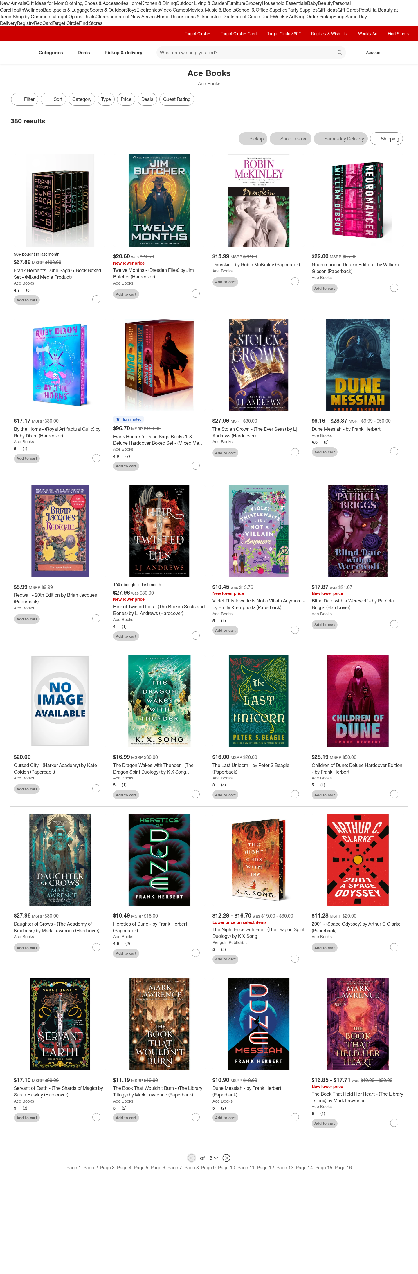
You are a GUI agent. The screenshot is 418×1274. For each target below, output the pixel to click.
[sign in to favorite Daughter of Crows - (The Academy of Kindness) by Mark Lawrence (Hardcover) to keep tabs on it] (96, 947)
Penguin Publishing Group (230, 942)
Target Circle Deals (253, 16)
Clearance (106, 16)
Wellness (33, 10)
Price (126, 99)
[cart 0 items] (400, 52)
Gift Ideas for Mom (45, 3)
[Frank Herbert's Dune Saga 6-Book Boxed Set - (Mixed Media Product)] (60, 274)
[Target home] (19, 52)
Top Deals (224, 16)
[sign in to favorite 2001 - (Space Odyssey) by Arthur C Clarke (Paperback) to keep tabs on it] (394, 947)
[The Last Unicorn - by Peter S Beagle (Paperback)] (258, 768)
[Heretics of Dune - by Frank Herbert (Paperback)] (159, 927)
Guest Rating (176, 99)
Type (106, 99)
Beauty (325, 3)
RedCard (43, 23)
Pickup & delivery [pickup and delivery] (126, 52)
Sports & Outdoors (108, 10)
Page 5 (141, 1167)
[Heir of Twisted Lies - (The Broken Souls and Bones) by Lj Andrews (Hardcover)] (159, 610)
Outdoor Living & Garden (201, 3)
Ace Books (24, 283)
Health (17, 10)
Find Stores (90, 23)
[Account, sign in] (371, 52)
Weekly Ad (284, 16)
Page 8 (191, 1167)
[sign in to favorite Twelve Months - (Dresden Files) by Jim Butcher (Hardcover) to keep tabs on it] (196, 293)
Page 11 (246, 1167)
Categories (53, 52)
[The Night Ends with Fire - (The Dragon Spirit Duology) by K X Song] (258, 933)
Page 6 (158, 1167)
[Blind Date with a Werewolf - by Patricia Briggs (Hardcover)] (358, 604)
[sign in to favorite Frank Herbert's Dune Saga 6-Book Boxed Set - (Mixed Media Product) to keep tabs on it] (96, 299)
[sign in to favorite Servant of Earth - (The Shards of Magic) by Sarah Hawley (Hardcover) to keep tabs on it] (96, 1117)
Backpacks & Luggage (66, 10)
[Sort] (53, 99)
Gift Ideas (328, 10)
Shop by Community (34, 16)
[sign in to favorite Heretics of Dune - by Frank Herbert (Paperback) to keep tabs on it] (196, 953)
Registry (25, 23)
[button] (128, 419)
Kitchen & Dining (158, 3)
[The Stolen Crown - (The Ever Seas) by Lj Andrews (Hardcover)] (258, 432)
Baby (312, 3)
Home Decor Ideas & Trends (185, 16)
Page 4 (124, 1167)
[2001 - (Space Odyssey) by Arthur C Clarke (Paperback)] (358, 927)
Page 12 (265, 1167)
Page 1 (73, 1167)
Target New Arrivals (137, 16)
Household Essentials (284, 3)
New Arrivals (13, 3)
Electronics (148, 10)
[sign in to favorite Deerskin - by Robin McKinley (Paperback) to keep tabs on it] (295, 281)
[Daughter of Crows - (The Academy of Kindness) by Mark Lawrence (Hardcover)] (60, 927)
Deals (90, 16)
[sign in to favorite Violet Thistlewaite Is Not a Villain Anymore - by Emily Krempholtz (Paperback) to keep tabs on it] (295, 630)
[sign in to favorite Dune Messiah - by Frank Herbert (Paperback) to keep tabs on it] (295, 1117)
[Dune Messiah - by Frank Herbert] (358, 429)
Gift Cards (348, 10)
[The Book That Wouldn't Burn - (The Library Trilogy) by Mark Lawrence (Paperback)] (159, 1091)
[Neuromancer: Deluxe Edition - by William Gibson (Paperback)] (358, 268)
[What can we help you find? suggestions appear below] (251, 52)
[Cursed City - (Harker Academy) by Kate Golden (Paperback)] (60, 768)
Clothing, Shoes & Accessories (96, 3)
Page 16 (343, 1167)
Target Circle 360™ (284, 33)
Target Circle (66, 23)
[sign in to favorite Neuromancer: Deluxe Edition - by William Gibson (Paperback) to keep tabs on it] (394, 288)
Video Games (174, 10)
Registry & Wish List (329, 33)
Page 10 (226, 1167)
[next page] (226, 1158)
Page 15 (323, 1167)
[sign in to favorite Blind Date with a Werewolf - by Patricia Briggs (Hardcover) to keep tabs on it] (394, 624)
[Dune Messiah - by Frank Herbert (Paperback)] (258, 1091)
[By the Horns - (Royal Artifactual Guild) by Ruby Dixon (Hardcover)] (60, 432)
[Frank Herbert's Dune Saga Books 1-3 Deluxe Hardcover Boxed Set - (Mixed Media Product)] (159, 440)
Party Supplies (302, 10)
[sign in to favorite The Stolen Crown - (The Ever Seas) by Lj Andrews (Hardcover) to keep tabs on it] (295, 452)
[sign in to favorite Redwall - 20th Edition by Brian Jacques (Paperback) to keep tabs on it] (96, 618)
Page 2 (90, 1167)
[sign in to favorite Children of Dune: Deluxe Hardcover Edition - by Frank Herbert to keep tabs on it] (394, 794)
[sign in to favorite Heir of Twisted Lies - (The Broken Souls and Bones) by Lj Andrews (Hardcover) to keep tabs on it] (196, 635)
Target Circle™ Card (239, 33)
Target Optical (69, 16)
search (340, 53)
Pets (363, 10)
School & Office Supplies (261, 10)
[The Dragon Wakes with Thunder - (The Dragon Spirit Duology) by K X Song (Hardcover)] (159, 768)
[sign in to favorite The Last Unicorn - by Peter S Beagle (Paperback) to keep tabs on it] (295, 794)
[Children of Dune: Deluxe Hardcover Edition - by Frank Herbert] (358, 768)
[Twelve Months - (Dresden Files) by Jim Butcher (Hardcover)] (159, 273)
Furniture (236, 3)
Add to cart (27, 300)
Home (134, 3)
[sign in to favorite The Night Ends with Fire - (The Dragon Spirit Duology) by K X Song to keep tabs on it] (295, 959)
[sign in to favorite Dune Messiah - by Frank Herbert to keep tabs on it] (394, 451)
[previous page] (191, 1158)
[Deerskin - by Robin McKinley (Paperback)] (258, 264)
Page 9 (208, 1167)
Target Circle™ (197, 33)
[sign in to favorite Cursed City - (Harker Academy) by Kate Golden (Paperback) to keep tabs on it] (96, 788)
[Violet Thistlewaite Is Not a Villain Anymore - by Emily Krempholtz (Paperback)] (258, 604)
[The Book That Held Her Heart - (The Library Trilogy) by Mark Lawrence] (358, 1097)
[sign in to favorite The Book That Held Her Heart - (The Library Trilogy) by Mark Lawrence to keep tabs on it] (394, 1123)
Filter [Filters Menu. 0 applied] (25, 99)
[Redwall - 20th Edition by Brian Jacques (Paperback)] (60, 598)
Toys (131, 10)
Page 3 (107, 1167)
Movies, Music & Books (212, 10)
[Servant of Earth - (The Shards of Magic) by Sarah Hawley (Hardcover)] (60, 1091)
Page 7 (174, 1167)
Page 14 (304, 1167)
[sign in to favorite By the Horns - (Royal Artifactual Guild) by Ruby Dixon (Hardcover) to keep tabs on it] (96, 458)
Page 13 (284, 1167)
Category (81, 99)
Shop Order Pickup (314, 16)
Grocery (253, 3)
